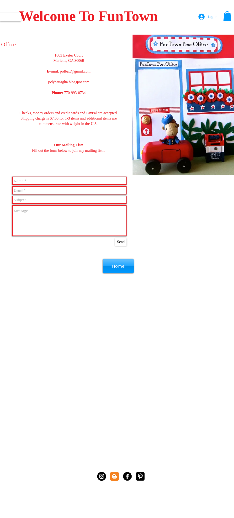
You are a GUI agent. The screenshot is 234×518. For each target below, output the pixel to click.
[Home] (118, 266)
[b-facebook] (127, 476)
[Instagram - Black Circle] (101, 476)
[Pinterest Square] (140, 476)
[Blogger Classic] (114, 476)
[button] (227, 16)
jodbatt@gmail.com (75, 71)
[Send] (121, 242)
